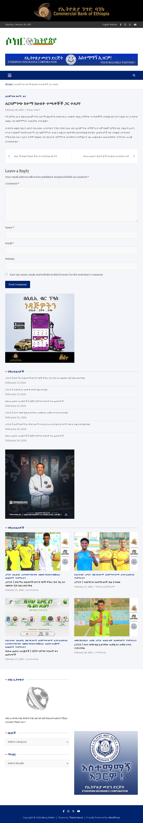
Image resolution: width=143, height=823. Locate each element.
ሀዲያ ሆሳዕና (79, 574)
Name (9, 227)
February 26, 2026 (83, 652)
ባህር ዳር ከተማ (98, 574)
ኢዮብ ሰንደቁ (32, 589)
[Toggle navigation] (9, 75)
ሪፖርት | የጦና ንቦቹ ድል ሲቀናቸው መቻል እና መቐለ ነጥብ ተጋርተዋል (36, 412)
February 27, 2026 (14, 589)
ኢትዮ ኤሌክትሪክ (127, 574)
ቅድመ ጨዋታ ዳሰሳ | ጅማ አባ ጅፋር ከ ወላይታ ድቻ (106, 156)
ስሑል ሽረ (16, 574)
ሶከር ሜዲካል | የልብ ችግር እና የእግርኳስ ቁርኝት (35, 156)
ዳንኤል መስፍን (33, 109)
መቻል (91, 640)
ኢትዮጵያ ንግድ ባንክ (29, 574)
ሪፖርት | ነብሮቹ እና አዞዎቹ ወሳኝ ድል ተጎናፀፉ (26, 389)
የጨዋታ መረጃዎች (52, 643)
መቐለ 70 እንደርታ (81, 640)
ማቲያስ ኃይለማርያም (105, 586)
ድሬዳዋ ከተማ (119, 640)
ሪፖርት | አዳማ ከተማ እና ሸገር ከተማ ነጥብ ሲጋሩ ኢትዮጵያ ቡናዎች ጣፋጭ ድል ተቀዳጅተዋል (47, 424)
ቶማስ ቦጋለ (100, 652)
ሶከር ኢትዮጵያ (48, 817)
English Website (110, 24)
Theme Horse (76, 817)
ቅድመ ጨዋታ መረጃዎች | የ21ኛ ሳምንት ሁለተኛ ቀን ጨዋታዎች (34, 435)
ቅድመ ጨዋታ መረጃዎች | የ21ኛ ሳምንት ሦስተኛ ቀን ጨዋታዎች (34, 401)
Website (10, 258)
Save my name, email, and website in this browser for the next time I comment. (56, 274)
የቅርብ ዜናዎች (16, 528)
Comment (12, 183)
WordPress (114, 817)
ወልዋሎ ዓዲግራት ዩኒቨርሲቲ (49, 574)
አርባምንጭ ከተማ (13, 96)
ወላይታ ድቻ (107, 640)
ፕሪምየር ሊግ (20, 578)
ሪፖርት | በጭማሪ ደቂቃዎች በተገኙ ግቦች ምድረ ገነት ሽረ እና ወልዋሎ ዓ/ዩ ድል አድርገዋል (45, 378)
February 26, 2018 (14, 109)
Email (9, 243)
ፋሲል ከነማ (9, 578)
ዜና (24, 96)
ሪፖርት (8, 574)
